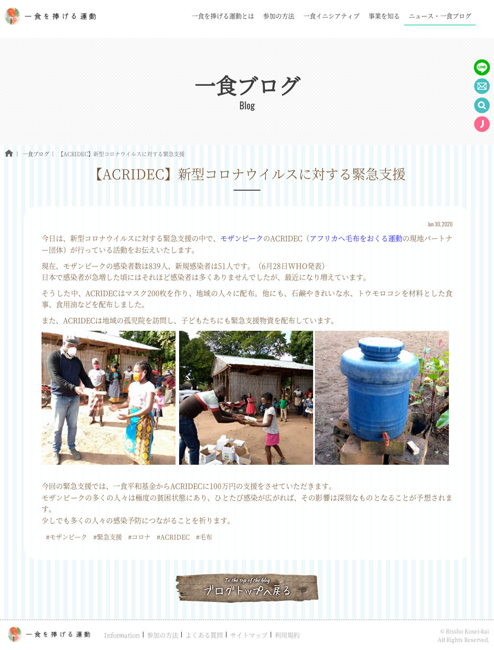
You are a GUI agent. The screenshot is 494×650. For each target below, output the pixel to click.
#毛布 (204, 536)
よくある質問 (204, 634)
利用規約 (287, 634)
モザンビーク (241, 238)
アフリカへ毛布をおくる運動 (356, 238)
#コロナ (139, 536)
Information (122, 634)
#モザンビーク (66, 536)
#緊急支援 (107, 536)
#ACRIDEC (173, 536)
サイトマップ (249, 634)
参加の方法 (162, 634)
